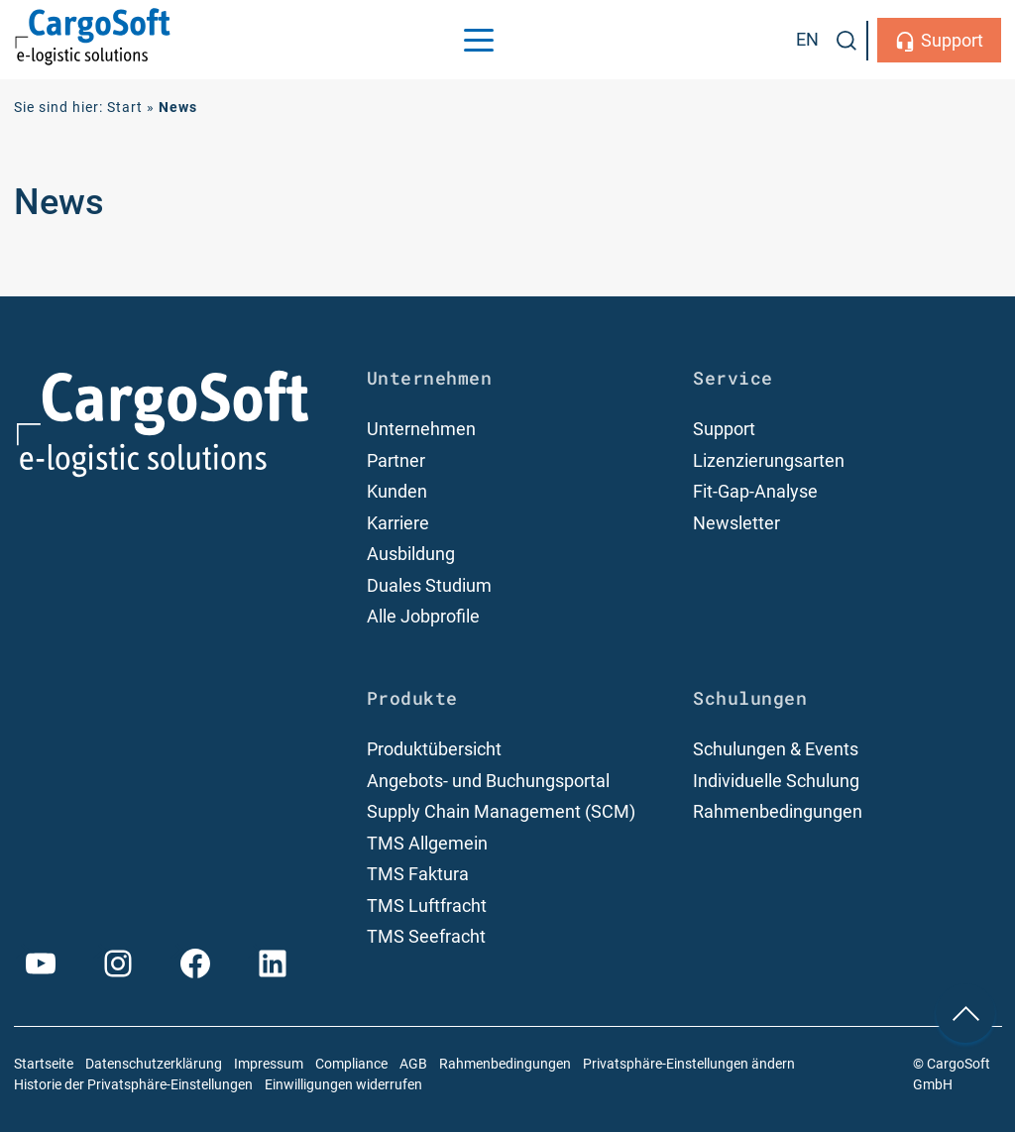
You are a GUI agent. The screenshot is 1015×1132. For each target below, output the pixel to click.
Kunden (397, 491)
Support (952, 40)
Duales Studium (429, 585)
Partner (396, 460)
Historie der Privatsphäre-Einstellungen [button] (133, 1084)
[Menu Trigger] (479, 39)
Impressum (268, 1064)
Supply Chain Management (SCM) (501, 811)
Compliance (351, 1064)
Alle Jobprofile (423, 616)
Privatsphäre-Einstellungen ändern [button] (689, 1064)
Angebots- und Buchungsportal (488, 780)
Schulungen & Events (775, 748)
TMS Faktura (418, 873)
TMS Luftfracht (427, 905)
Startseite (43, 1064)
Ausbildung (411, 553)
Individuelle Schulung (776, 780)
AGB (413, 1064)
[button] (846, 40)
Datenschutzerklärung (153, 1064)
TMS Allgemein (427, 843)
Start (125, 107)
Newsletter (736, 522)
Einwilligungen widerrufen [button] (343, 1084)
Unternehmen (421, 428)
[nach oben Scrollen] (965, 1013)
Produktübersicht (434, 748)
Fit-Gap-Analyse (755, 491)
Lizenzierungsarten (769, 460)
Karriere (398, 522)
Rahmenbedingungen (777, 811)
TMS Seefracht (426, 936)
